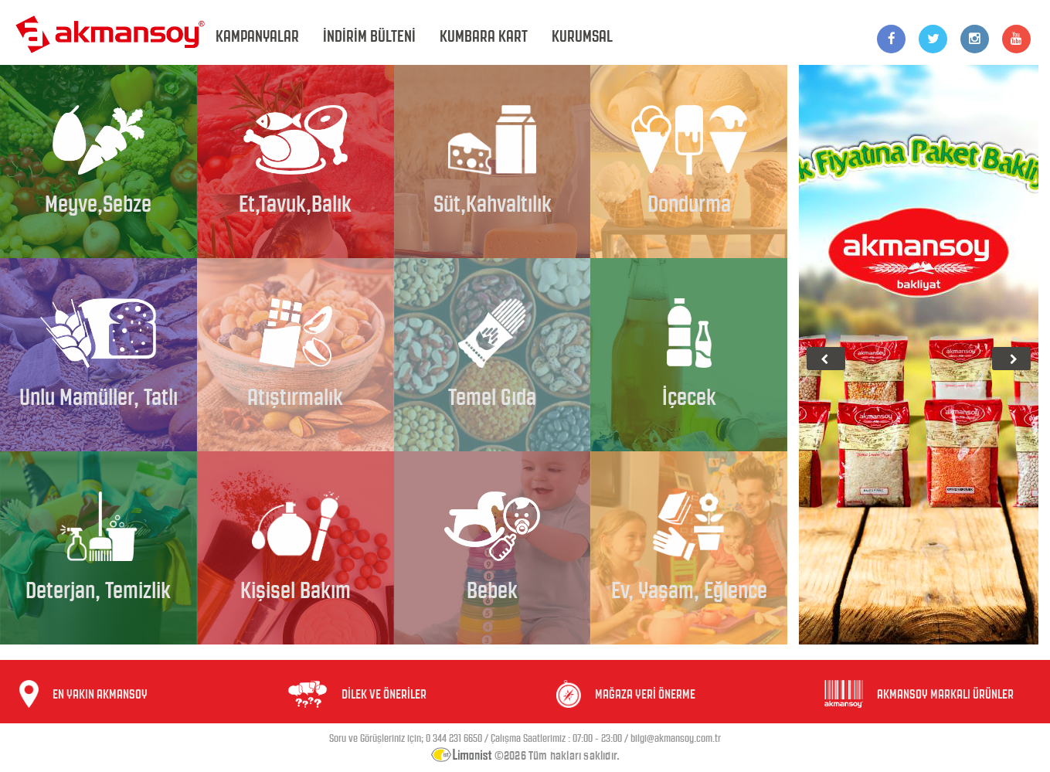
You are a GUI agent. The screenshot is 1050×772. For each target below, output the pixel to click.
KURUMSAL (582, 36)
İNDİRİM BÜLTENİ (369, 36)
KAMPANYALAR (257, 36)
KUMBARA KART (484, 36)
